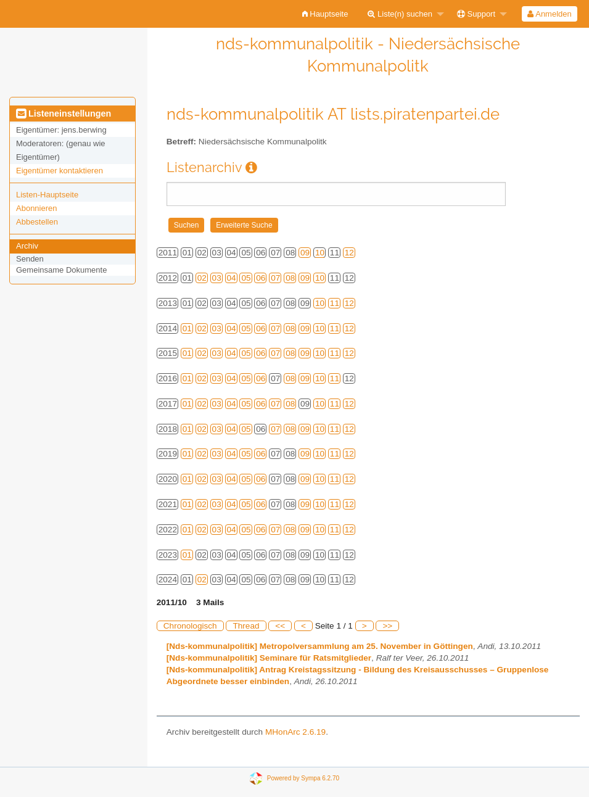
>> (387, 625)
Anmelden (549, 14)
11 (334, 303)
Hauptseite (325, 14)
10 (319, 252)
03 (216, 278)
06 (260, 278)
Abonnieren (36, 208)
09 (305, 252)
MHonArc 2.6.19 (295, 732)
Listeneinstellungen (63, 113)
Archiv (27, 245)
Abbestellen (37, 221)
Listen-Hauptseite (47, 194)
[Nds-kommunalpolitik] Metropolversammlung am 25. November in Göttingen (320, 646)
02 (202, 278)
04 (231, 278)
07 (275, 278)
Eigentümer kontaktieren (59, 170)
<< (280, 625)
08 (290, 278)
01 (187, 328)
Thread (246, 625)
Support (476, 14)
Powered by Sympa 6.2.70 (303, 778)
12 (349, 252)
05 (245, 278)
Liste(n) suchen (400, 14)
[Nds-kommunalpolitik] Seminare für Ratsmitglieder (269, 658)
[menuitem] (325, 14)
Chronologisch (190, 625)
